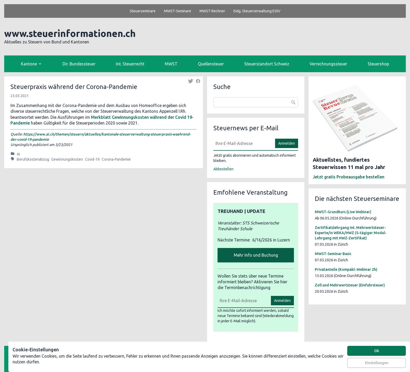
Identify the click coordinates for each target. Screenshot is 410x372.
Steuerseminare (143, 11)
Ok (376, 351)
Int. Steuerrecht (130, 63)
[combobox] (255, 102)
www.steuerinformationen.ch (70, 33)
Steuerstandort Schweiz (266, 63)
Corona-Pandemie (116, 159)
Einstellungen (376, 363)
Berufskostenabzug (33, 159)
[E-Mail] (242, 143)
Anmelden (286, 143)
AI (18, 154)
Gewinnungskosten (67, 159)
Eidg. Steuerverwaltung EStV (257, 11)
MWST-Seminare (177, 11)
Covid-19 (92, 159)
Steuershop (378, 63)
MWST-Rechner (212, 11)
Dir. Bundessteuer (78, 63)
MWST (171, 63)
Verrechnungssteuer (328, 63)
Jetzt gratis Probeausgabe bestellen (348, 176)
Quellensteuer (211, 63)
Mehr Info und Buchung (256, 255)
